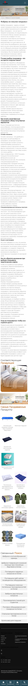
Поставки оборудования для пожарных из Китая (14, 608)
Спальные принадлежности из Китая (14, 615)
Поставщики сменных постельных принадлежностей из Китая (14, 587)
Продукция (10, 683)
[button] (24, 378)
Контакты (24, 683)
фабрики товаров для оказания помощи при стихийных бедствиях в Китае (14, 565)
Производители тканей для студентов (14, 601)
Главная (3, 17)
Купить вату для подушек (11, 620)
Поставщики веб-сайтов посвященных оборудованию (14, 579)
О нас (17, 683)
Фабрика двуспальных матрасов (14, 595)
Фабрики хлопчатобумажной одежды (14, 557)
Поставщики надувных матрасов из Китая (14, 573)
